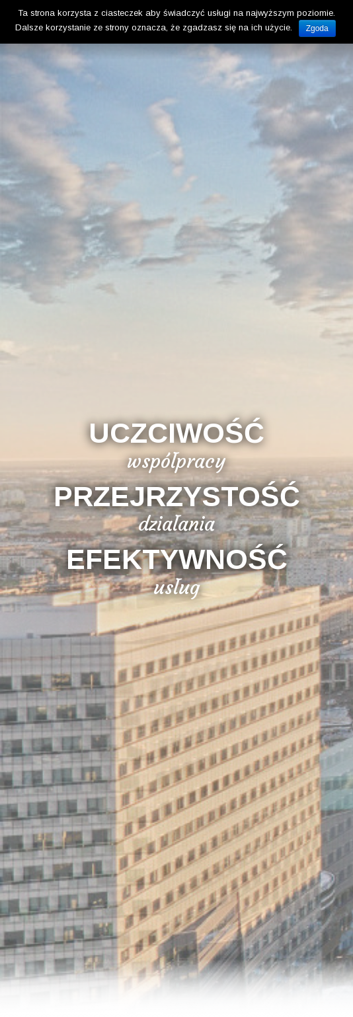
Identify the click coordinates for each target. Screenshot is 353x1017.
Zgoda (317, 28)
